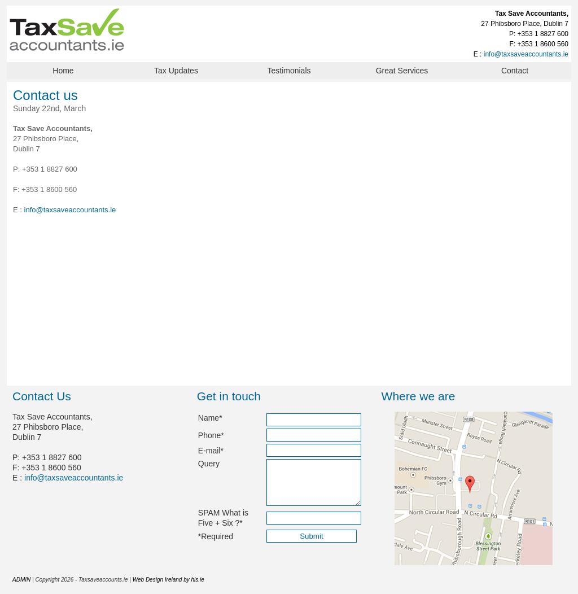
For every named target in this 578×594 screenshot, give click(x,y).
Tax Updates (176, 70)
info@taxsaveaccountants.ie (526, 54)
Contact (514, 70)
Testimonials (288, 70)
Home (62, 70)
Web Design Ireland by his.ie (168, 579)
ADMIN (21, 579)
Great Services (402, 70)
